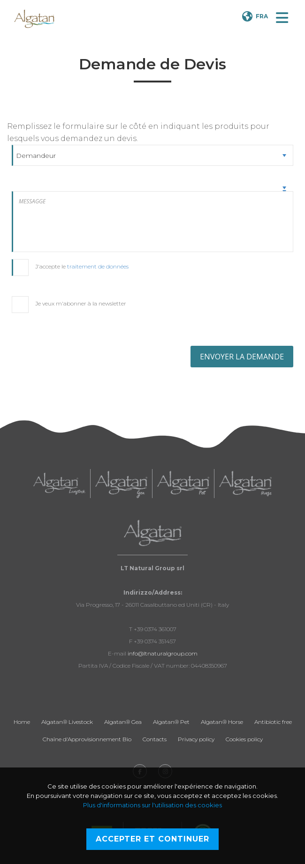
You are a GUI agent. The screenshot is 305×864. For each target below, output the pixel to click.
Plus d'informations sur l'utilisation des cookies (152, 805)
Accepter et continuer (152, 838)
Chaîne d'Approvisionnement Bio (87, 739)
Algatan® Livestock (67, 721)
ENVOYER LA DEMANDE (242, 356)
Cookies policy (244, 739)
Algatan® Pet (171, 721)
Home (22, 721)
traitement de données (98, 266)
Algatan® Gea (123, 721)
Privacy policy (196, 739)
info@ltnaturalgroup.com (163, 653)
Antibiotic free (273, 721)
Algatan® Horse (222, 721)
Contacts (155, 739)
